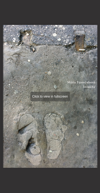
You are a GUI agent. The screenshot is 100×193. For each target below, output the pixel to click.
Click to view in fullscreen (50, 96)
